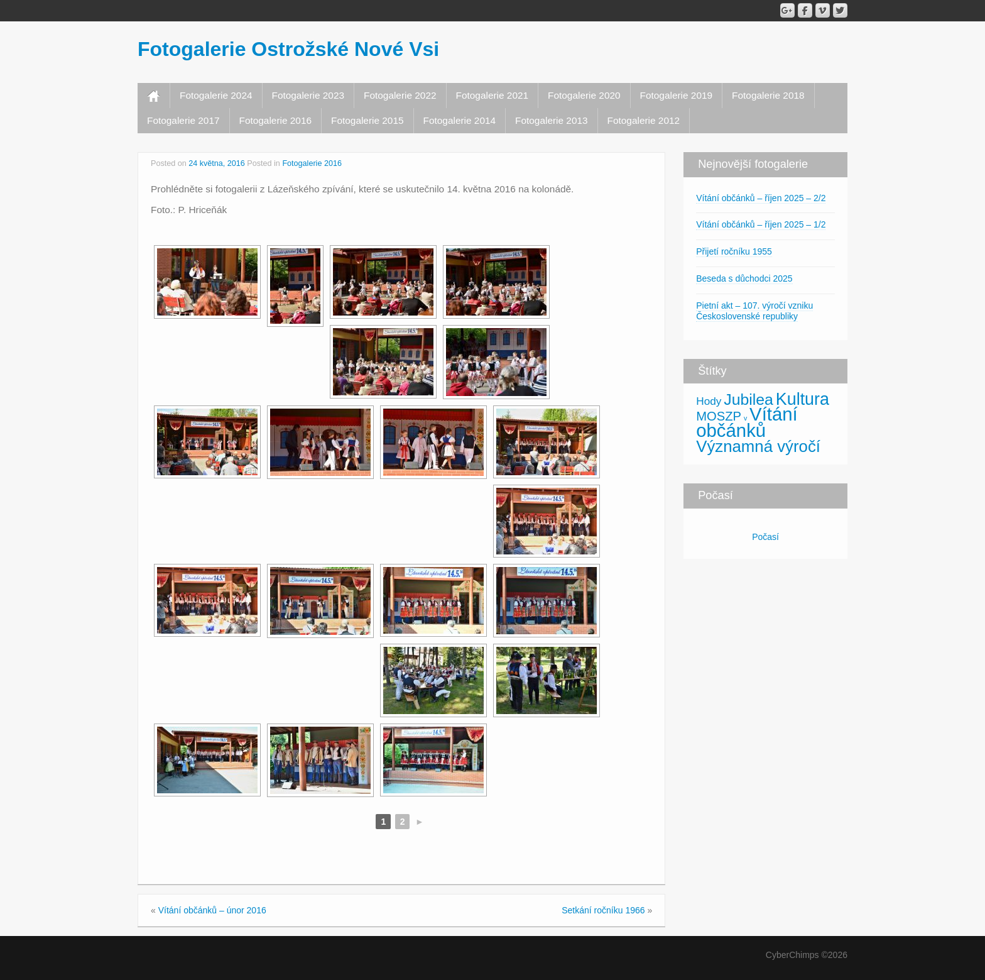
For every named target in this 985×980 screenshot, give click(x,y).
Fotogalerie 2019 (676, 95)
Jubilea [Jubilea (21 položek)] (748, 399)
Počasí (765, 537)
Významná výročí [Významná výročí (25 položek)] (758, 446)
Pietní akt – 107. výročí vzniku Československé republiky (754, 310)
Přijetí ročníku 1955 (734, 251)
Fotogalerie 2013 (551, 120)
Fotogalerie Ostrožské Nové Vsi (288, 49)
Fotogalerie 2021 (492, 95)
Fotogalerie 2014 (459, 120)
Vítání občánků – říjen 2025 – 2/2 (760, 198)
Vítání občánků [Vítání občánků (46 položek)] (747, 422)
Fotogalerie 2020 (584, 95)
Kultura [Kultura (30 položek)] (802, 399)
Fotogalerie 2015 (367, 120)
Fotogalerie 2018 (768, 95)
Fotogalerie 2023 (308, 95)
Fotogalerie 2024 (216, 95)
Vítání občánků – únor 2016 (212, 910)
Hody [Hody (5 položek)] (708, 401)
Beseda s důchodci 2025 (744, 278)
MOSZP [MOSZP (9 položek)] (718, 416)
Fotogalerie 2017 (183, 120)
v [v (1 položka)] (745, 418)
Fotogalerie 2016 (275, 120)
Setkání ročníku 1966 (603, 910)
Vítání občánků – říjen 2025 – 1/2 (760, 224)
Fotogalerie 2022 (400, 95)
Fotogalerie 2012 (643, 120)
